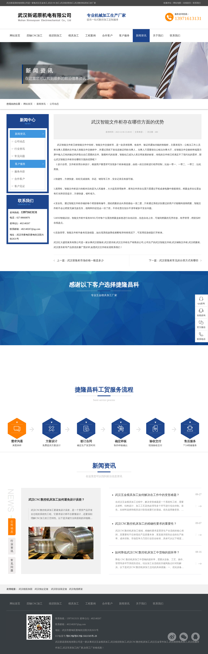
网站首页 (15, 35)
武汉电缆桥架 (76, 589)
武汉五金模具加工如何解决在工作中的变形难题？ (147, 495)
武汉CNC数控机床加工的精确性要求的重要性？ (146, 523)
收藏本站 (167, 3)
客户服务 (124, 35)
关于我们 (158, 35)
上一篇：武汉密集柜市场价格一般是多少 (80, 260)
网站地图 (177, 3)
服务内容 (19, 171)
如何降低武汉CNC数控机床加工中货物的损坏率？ (147, 552)
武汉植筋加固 (25, 589)
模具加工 (73, 35)
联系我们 (197, 3)
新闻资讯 (141, 35)
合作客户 (107, 35)
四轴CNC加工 (34, 35)
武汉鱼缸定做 (41, 589)
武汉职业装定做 (59, 589)
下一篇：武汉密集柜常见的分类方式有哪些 (173, 260)
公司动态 (54, 104)
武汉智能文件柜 (65, 145)
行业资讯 (19, 148)
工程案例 (90, 35)
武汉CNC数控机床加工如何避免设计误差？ (56, 499)
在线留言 (187, 3)
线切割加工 (55, 35)
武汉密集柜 (98, 242)
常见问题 (19, 156)
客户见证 (19, 186)
